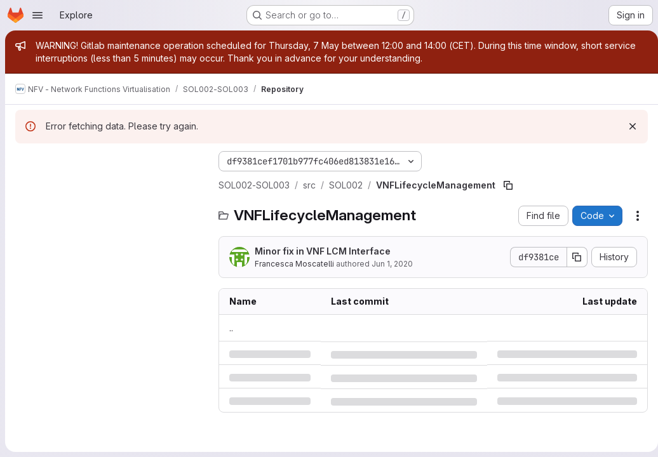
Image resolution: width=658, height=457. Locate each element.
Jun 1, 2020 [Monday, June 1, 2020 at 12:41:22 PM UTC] (347, 263)
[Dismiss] (627, 126)
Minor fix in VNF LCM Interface (278, 251)
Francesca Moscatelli (250, 263)
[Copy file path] (463, 185)
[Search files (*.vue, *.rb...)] (88, 186)
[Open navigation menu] (37, 15)
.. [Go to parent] (187, 327)
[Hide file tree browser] (25, 161)
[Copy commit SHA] (572, 257)
